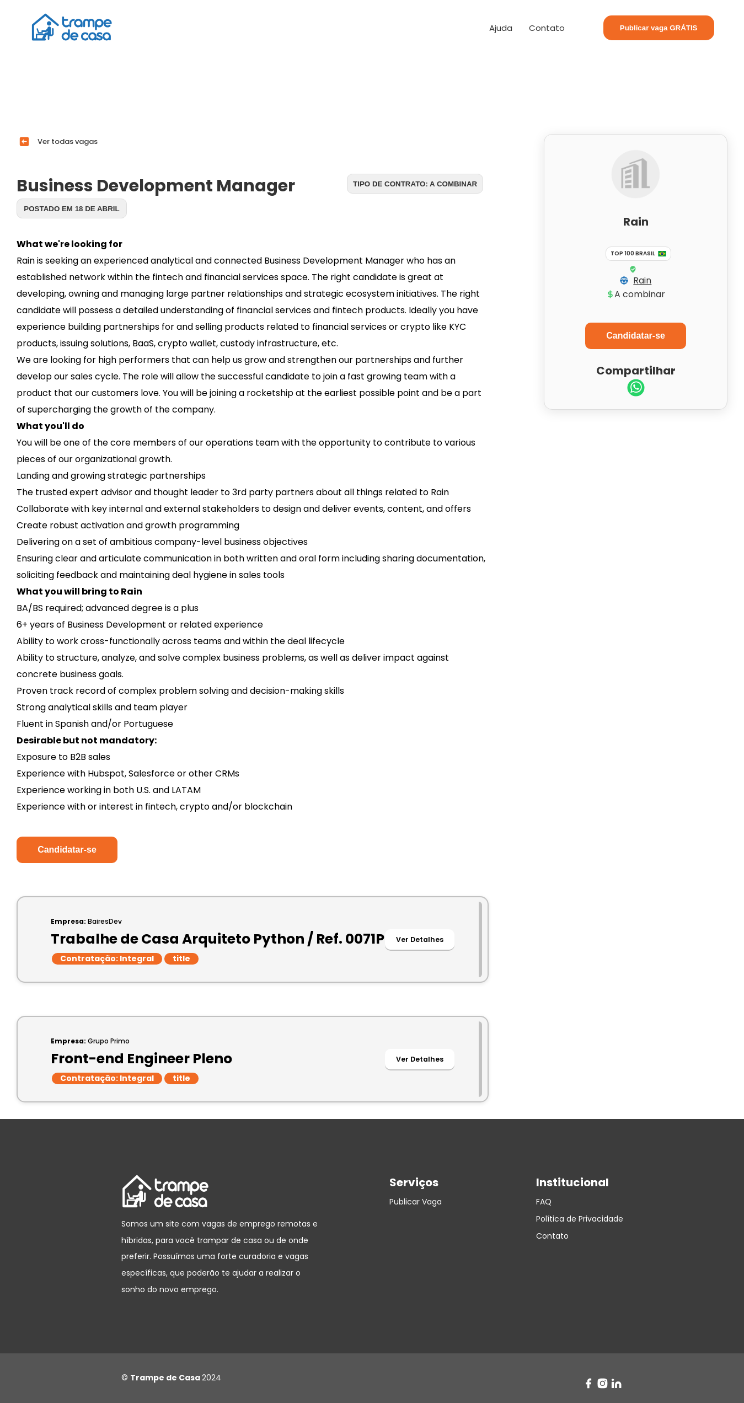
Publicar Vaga (415, 1201)
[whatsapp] (636, 389)
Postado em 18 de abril (71, 209)
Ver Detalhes (419, 939)
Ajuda (500, 28)
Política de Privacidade (579, 1218)
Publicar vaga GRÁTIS (659, 28)
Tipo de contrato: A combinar (415, 184)
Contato (547, 28)
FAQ (544, 1201)
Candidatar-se (67, 849)
